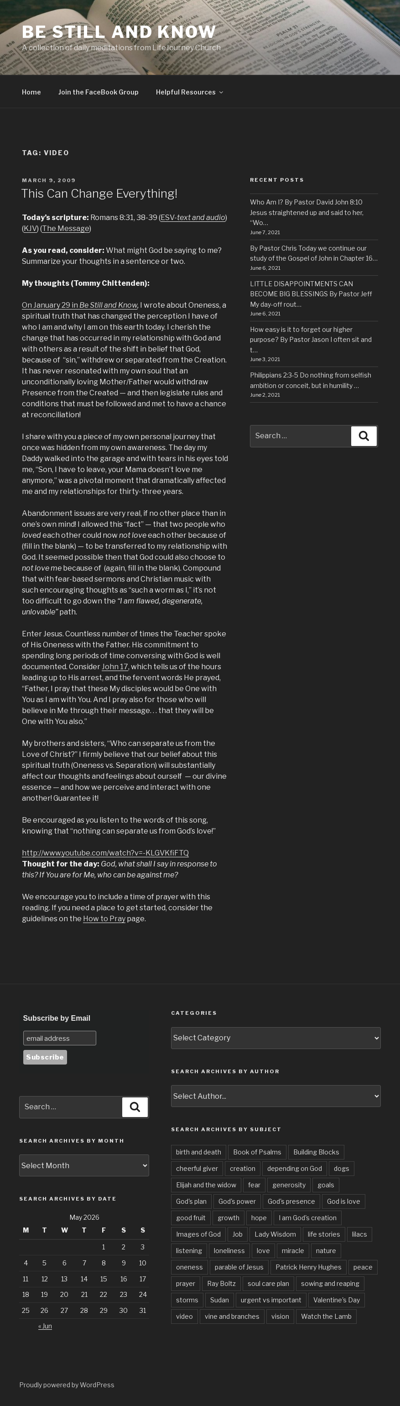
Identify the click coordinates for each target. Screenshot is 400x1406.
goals (325, 1185)
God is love (343, 1201)
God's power (237, 1201)
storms (187, 1300)
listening (189, 1250)
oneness (189, 1267)
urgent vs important (271, 1300)
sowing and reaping (330, 1283)
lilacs (359, 1234)
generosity (289, 1185)
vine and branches (232, 1316)
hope (259, 1218)
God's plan (191, 1201)
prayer (185, 1283)
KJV (30, 228)
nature (326, 1250)
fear (254, 1185)
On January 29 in (50, 305)
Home (31, 92)
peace (363, 1267)
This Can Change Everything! (99, 193)
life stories (324, 1234)
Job (238, 1234)
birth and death (198, 1152)
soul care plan (268, 1283)
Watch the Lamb (326, 1316)
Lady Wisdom (275, 1234)
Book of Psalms (257, 1152)
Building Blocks (316, 1152)
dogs (341, 1168)
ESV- (193, 217)
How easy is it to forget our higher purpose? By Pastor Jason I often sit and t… (311, 339)
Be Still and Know (119, 32)
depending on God (294, 1168)
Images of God (198, 1234)
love (263, 1250)
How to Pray (104, 918)
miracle (293, 1250)
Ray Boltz (221, 1283)
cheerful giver (197, 1168)
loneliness (229, 1250)
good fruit (191, 1218)
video (184, 1316)
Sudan (219, 1300)
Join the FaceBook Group (98, 92)
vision (280, 1316)
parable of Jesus (239, 1267)
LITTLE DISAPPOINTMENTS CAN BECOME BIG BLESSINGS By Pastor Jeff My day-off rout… (311, 294)
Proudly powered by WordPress (66, 1385)
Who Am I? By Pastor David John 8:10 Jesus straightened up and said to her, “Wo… (307, 212)
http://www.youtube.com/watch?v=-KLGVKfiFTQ (105, 853)
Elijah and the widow (206, 1185)
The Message (65, 228)
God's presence (291, 1201)
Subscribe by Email (57, 1018)
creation (242, 1168)
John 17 (115, 666)
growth (228, 1218)
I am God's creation (308, 1218)
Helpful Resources (190, 92)
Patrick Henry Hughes (308, 1267)
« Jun (45, 1326)
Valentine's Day (336, 1300)
